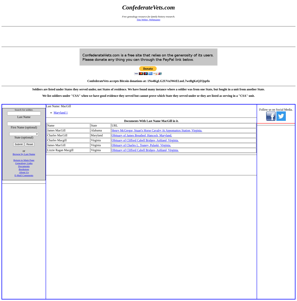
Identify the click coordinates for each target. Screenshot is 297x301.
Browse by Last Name (24, 154)
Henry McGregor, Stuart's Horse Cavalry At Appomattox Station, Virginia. (157, 130)
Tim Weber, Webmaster (148, 19)
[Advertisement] (148, 36)
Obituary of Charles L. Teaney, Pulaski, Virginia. (141, 145)
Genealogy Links (23, 163)
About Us (24, 172)
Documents (24, 166)
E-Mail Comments (24, 175)
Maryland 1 (61, 112)
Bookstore (24, 169)
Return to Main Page (23, 160)
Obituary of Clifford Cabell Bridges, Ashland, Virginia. (145, 140)
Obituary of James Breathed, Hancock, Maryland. (142, 135)
